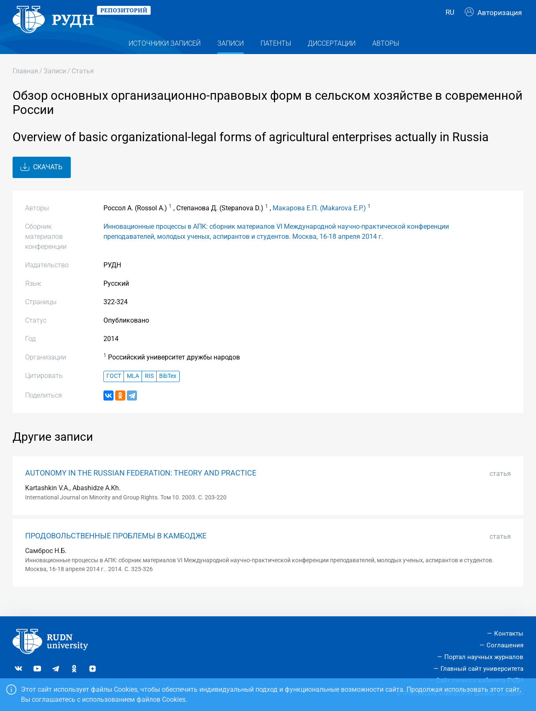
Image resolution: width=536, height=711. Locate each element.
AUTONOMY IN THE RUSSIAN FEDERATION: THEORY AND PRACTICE (140, 486)
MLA (133, 389)
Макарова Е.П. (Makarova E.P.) (319, 221)
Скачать (41, 181)
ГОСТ (113, 389)
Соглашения (505, 645)
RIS (149, 389)
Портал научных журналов (483, 657)
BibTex (167, 389)
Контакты (508, 633)
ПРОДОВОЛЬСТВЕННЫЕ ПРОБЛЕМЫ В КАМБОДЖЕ (115, 549)
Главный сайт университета (482, 668)
